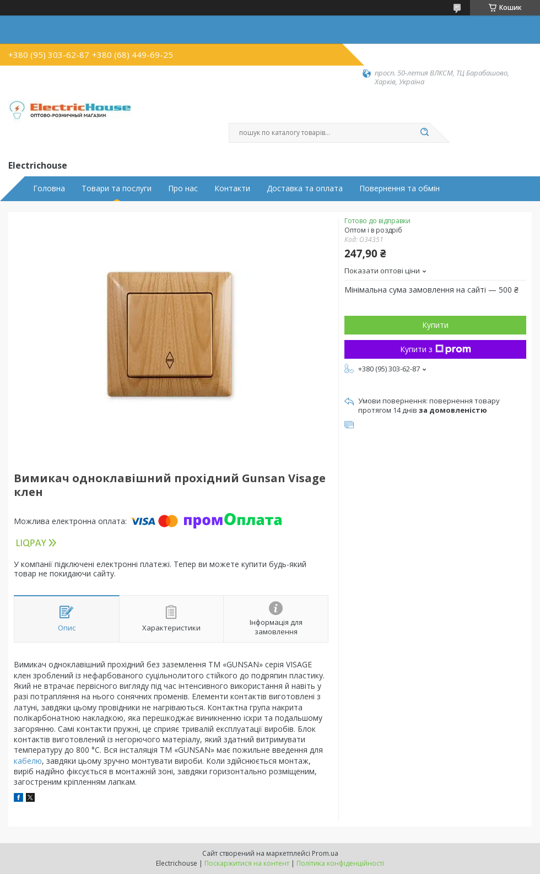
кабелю (28, 761)
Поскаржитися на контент (246, 863)
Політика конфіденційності (340, 863)
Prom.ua (325, 853)
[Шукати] (424, 133)
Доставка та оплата (305, 188)
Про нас (183, 188)
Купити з (435, 349)
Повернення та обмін (399, 188)
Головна (49, 188)
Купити (435, 325)
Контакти (232, 188)
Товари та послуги (117, 188)
